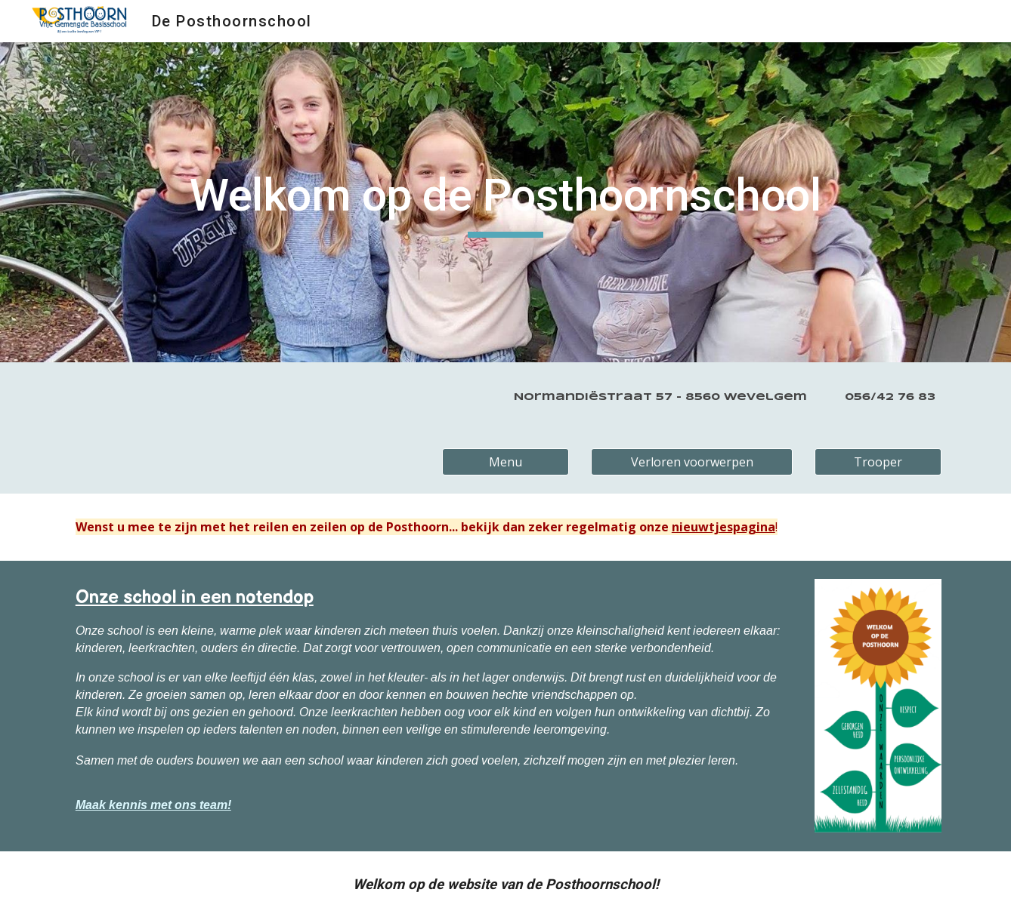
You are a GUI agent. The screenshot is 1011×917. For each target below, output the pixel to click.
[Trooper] (878, 462)
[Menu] (505, 462)
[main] (505, 202)
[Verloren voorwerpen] (691, 462)
